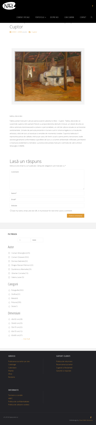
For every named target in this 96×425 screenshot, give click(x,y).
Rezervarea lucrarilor (64, 364)
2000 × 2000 (17, 32)
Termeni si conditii (15, 395)
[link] (91, 17)
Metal (14, 298)
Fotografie (17, 290)
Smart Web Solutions (86, 420)
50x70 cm (17, 327)
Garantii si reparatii (63, 371)
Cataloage (12, 364)
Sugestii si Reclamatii (64, 367)
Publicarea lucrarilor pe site (19, 361)
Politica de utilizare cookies (18, 404)
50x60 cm (17, 323)
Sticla (14, 306)
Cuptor (34, 32)
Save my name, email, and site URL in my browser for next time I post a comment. (41, 211)
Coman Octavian (20, 257)
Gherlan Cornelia (19, 273)
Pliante (11, 371)
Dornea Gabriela (19, 261)
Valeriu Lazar (17, 277)
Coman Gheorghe (20, 253)
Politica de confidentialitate (18, 401)
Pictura (16, 302)
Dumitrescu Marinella (21, 269)
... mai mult (25, 339)
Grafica (15, 294)
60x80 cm (17, 335)
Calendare (12, 367)
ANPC (10, 398)
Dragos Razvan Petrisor (22, 265)
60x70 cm (17, 331)
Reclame (11, 377)
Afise (10, 374)
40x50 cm (17, 319)
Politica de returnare (64, 361)
